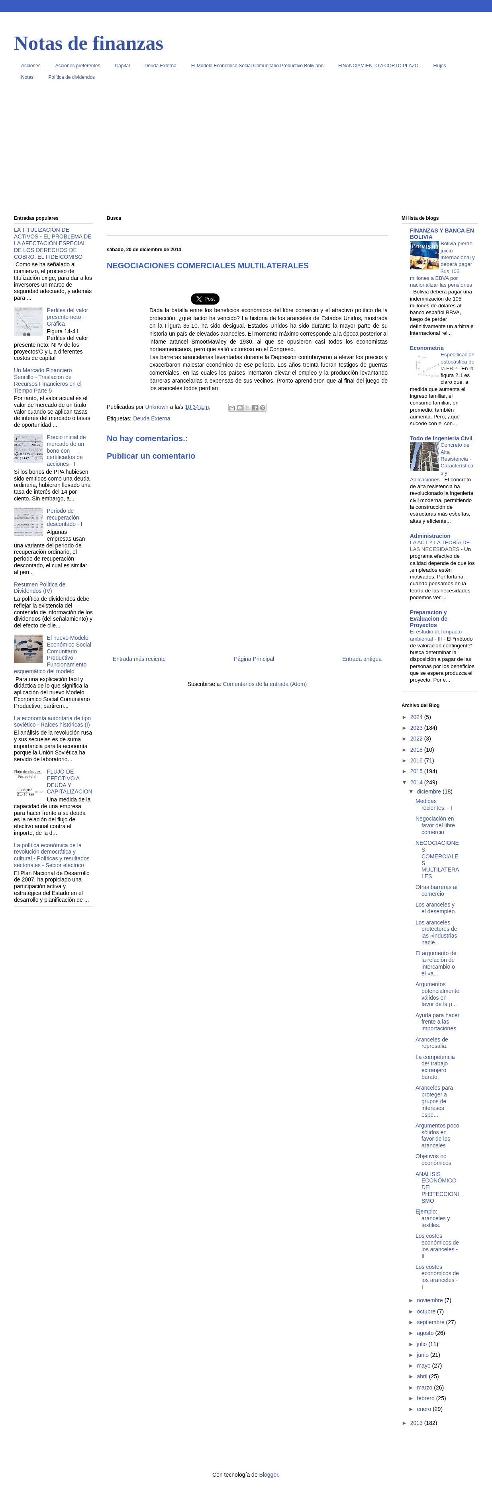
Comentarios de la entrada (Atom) (265, 684)
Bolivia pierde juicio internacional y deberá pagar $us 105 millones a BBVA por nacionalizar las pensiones (442, 264)
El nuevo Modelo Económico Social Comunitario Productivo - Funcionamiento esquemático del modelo (52, 654)
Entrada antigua (362, 659)
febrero (426, 1398)
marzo (425, 1387)
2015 (417, 771)
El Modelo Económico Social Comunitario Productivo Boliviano (257, 65)
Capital (122, 65)
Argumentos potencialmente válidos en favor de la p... (437, 994)
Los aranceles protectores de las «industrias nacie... (436, 932)
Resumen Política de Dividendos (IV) (39, 587)
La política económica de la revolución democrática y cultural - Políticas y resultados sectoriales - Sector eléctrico (52, 855)
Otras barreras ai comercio (436, 890)
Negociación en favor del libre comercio (435, 825)
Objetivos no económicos (433, 1159)
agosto (426, 1333)
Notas (27, 77)
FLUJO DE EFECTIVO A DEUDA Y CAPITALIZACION (69, 781)
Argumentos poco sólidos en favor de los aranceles (437, 1135)
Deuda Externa (160, 65)
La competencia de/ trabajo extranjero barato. (435, 1067)
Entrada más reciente (139, 659)
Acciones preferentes (77, 65)
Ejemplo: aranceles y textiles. (433, 1218)
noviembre (430, 1300)
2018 (417, 749)
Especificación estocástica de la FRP (457, 361)
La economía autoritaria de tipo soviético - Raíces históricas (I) (52, 721)
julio (422, 1344)
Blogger (268, 1474)
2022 (417, 738)
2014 (417, 782)
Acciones (31, 65)
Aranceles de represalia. (432, 1042)
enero (425, 1409)
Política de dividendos (71, 77)
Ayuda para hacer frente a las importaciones (437, 1022)
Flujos (439, 65)
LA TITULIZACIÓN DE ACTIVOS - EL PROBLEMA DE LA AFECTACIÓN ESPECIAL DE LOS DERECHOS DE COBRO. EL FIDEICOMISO (53, 243)
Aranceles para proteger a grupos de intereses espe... (434, 1101)
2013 (417, 1423)
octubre (427, 1311)
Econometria (427, 348)
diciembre (430, 791)
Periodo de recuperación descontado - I (64, 518)
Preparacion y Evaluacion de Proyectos (428, 618)
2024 (417, 717)
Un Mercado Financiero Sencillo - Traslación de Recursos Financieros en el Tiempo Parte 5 (48, 380)
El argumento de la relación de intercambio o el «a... (436, 963)
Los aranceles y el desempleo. (436, 908)
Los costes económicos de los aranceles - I (437, 1277)
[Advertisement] (246, 151)
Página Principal (254, 659)
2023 (417, 728)
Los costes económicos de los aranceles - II (437, 1246)
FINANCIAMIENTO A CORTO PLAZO (378, 65)
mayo (424, 1365)
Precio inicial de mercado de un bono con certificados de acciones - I (66, 450)
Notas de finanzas (88, 43)
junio (423, 1355)
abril (423, 1376)
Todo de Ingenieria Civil (441, 438)
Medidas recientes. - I (434, 804)
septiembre (431, 1322)
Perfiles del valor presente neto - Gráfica (67, 317)
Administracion (430, 536)
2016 (417, 760)
